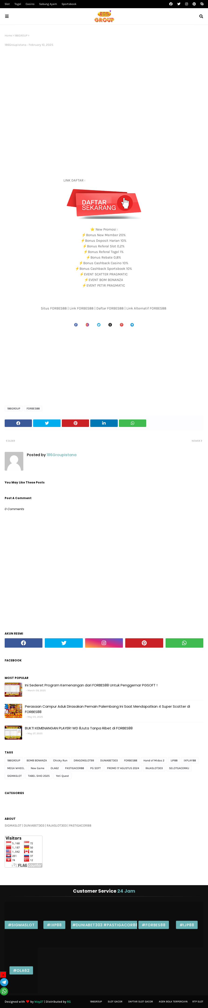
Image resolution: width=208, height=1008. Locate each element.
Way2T (39, 1001)
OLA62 (55, 768)
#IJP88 (187, 924)
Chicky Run (60, 760)
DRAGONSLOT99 (84, 760)
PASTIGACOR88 (74, 768)
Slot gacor (115, 1001)
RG (69, 1001)
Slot (7, 4)
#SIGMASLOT (21, 924)
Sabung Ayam (48, 4)
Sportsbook (69, 4)
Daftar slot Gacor (140, 1001)
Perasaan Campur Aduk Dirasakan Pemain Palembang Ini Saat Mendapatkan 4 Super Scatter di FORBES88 (107, 709)
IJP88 (174, 760)
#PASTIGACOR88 (120, 924)
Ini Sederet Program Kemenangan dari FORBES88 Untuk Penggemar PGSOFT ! (91, 685)
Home (8, 35)
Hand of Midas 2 (153, 760)
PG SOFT (95, 768)
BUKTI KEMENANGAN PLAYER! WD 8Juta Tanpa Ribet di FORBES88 (79, 728)
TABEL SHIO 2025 (39, 775)
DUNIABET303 (109, 760)
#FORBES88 (153, 924)
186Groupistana (15, 44)
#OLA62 (21, 970)
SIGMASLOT (14, 775)
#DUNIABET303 (87, 924)
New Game (37, 768)
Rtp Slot (197, 1001)
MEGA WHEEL (15, 768)
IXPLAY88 (190, 760)
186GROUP (21, 35)
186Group (96, 1001)
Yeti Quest (62, 775)
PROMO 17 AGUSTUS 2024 (123, 768)
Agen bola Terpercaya (173, 1001)
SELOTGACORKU (179, 768)
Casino (30, 4)
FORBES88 (33, 408)
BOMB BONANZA (37, 760)
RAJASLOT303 (154, 768)
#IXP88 (54, 924)
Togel (17, 4)
